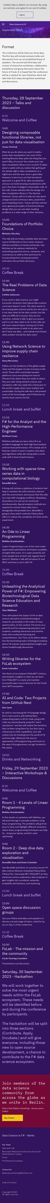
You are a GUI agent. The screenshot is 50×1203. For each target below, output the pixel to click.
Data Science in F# (18, 24)
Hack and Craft (8, 1148)
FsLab (4, 1157)
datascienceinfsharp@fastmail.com (17, 1173)
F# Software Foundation (12, 1161)
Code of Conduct (9, 1182)
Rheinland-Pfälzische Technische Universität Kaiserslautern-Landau (21, 1152)
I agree (22, 15)
